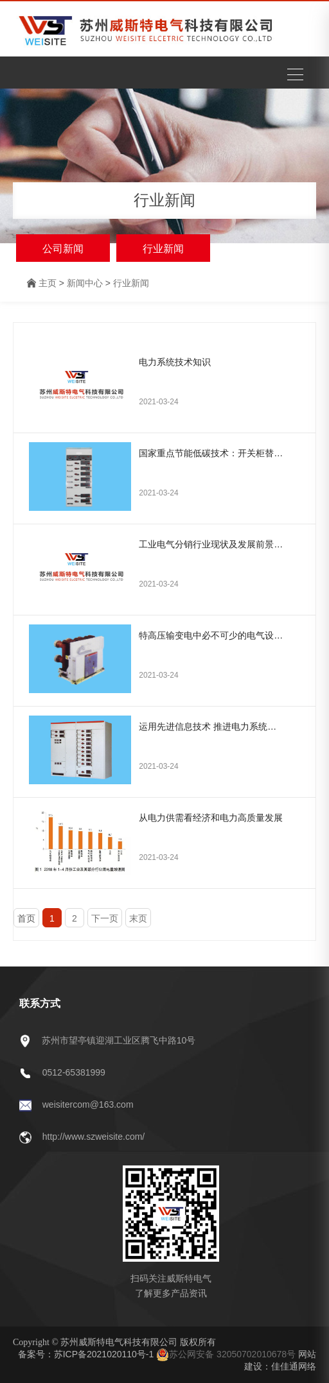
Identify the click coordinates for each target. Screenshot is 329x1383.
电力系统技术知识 (175, 362)
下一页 (104, 918)
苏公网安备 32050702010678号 (226, 1354)
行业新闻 (163, 248)
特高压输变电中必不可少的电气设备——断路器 (212, 635)
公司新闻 (63, 248)
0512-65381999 (73, 1072)
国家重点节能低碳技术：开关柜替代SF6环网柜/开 (212, 453)
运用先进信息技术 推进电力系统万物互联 (212, 726)
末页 (138, 918)
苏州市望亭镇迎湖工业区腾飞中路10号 (119, 1040)
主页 (48, 283)
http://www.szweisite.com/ (93, 1136)
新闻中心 (85, 283)
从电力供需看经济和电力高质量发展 (211, 817)
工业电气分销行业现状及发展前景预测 (212, 544)
